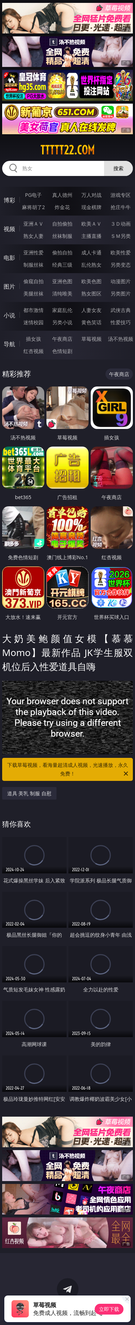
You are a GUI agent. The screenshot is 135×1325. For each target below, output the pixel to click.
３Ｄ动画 (121, 223)
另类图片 (121, 293)
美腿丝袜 (33, 293)
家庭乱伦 (62, 310)
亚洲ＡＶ (33, 223)
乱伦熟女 (91, 264)
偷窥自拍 (33, 281)
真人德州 (62, 194)
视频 (9, 229)
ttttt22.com (67, 150)
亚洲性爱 (33, 252)
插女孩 (33, 338)
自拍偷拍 (62, 223)
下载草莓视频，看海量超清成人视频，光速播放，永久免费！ (68, 769)
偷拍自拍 (62, 252)
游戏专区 (121, 194)
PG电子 (33, 194)
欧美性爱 (121, 252)
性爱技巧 (121, 322)
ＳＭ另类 (121, 235)
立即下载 (109, 1309)
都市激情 (33, 310)
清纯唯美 (62, 293)
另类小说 (62, 322)
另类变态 (121, 264)
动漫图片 (121, 281)
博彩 (9, 200)
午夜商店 (62, 338)
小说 (9, 315)
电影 (9, 258)
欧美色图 (91, 281)
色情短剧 (62, 351)
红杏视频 (33, 351)
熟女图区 (91, 293)
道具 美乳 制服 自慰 (29, 793)
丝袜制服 (62, 235)
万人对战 (91, 194)
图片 (9, 286)
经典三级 (62, 264)
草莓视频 (91, 338)
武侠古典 (121, 310)
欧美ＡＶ (91, 223)
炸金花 (62, 207)
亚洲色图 (62, 281)
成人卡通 (91, 252)
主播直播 (91, 235)
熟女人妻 (33, 235)
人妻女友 (91, 310)
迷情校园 (33, 322)
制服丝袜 (33, 264)
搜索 (118, 168)
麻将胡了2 (33, 207)
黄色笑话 (91, 322)
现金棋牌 (91, 207)
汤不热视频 (120, 338)
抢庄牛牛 (121, 207)
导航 (9, 344)
